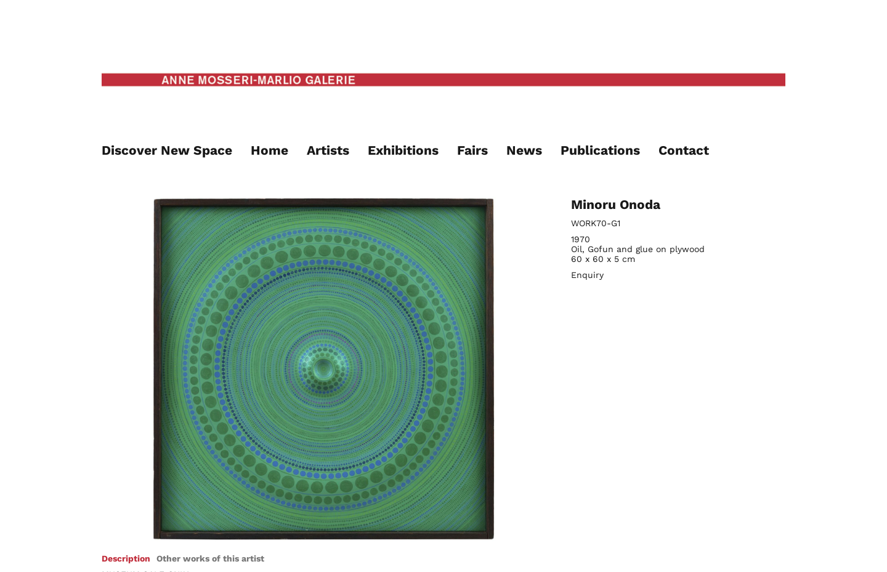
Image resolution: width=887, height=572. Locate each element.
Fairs (472, 150)
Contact (683, 150)
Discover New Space (167, 150)
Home (269, 150)
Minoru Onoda (615, 204)
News (524, 150)
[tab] (126, 558)
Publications (600, 150)
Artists (328, 150)
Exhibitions (403, 150)
